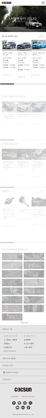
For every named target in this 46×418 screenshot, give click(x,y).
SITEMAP (14, 397)
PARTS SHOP (12, 372)
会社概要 (27, 340)
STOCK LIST (7, 366)
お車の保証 (28, 347)
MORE (41, 36)
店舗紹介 (7, 344)
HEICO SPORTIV (10, 351)
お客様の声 (8, 347)
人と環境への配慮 (10, 340)
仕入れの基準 (29, 344)
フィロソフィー (30, 336)
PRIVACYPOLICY (28, 397)
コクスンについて (10, 336)
